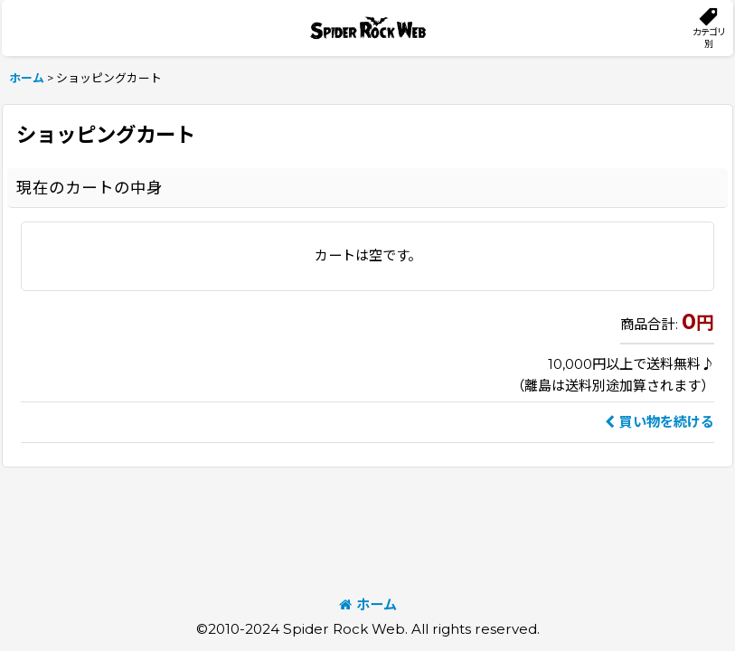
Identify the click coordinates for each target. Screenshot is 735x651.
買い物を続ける (659, 421)
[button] (708, 28)
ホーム (368, 604)
